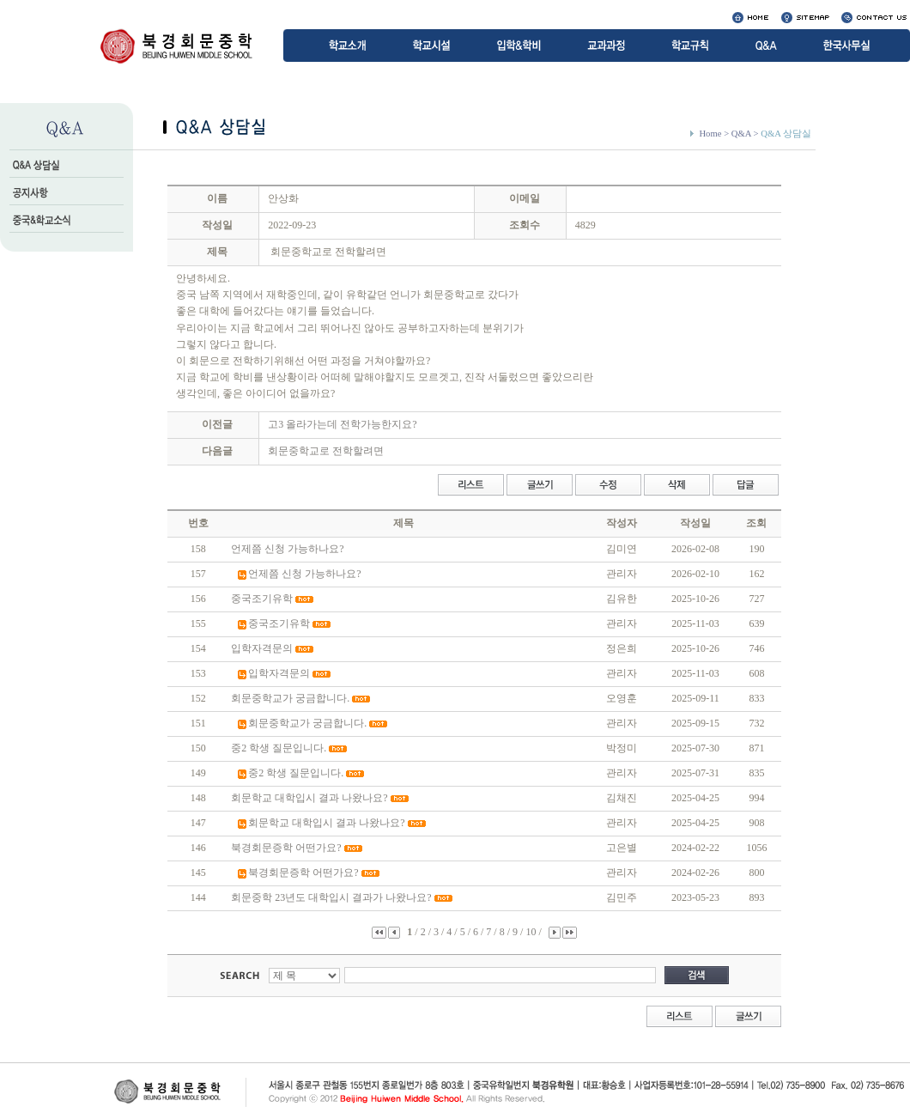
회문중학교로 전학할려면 (326, 451)
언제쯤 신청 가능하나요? (287, 549)
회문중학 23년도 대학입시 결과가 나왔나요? (331, 897)
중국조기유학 (262, 599)
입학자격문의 (262, 648)
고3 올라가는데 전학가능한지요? (342, 424)
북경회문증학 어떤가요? (286, 848)
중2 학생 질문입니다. (278, 748)
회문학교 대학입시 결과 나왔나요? (309, 798)
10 (531, 932)
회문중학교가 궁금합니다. (290, 698)
